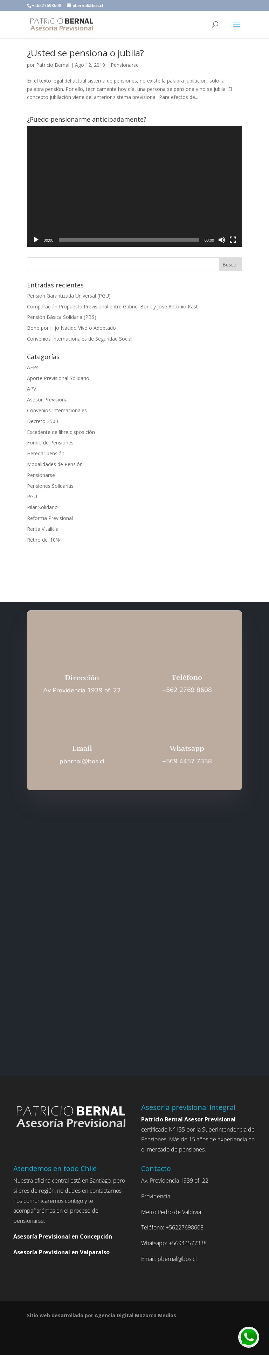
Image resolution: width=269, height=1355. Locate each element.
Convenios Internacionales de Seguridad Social (79, 338)
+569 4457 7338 (187, 761)
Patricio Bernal (52, 65)
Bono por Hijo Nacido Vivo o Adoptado (71, 328)
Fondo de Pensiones (50, 442)
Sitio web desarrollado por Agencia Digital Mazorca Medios (101, 1315)
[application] (134, 186)
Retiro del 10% (43, 539)
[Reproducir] (36, 239)
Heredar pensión (45, 453)
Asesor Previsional (48, 399)
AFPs (33, 367)
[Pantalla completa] (232, 239)
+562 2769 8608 (187, 690)
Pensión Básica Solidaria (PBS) (61, 317)
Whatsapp (187, 749)
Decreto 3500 (42, 421)
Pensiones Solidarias (50, 486)
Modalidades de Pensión (55, 464)
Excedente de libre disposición (61, 432)
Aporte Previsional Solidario (58, 378)
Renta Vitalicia (42, 529)
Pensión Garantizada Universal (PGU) (69, 295)
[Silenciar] (221, 239)
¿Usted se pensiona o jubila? (85, 53)
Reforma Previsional (50, 518)
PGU (32, 496)
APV (31, 388)
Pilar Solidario (42, 507)
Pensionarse (125, 65)
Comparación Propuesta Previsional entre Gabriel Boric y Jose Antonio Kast (112, 306)
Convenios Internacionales (57, 410)
